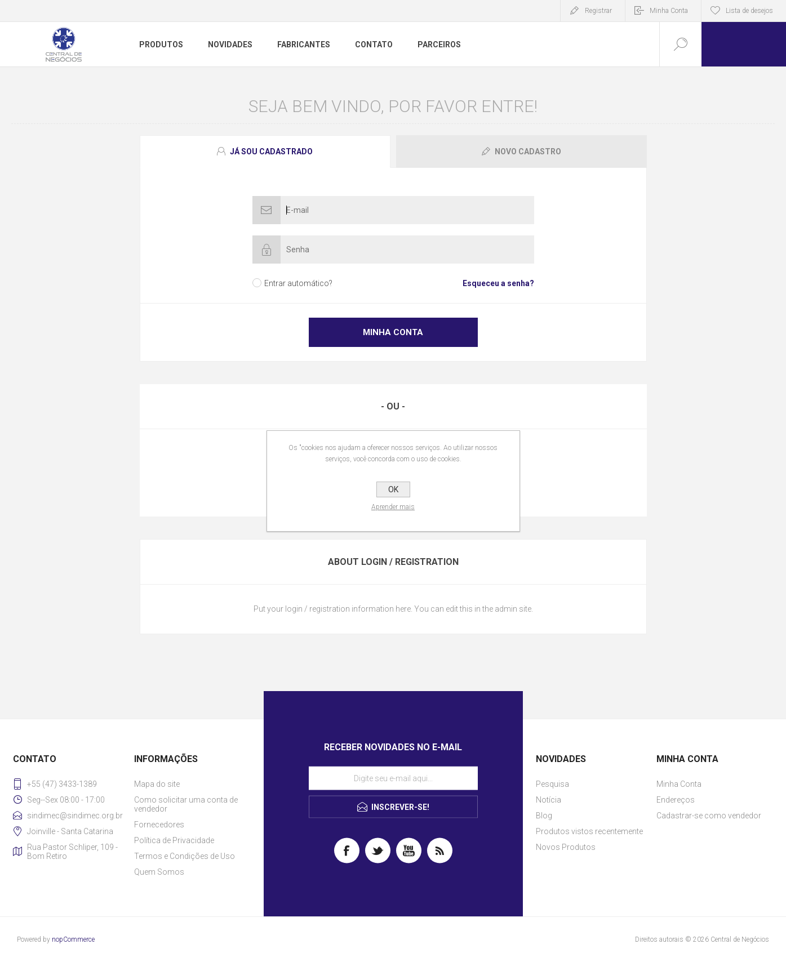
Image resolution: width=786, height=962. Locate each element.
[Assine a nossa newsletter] (393, 778)
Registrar (598, 11)
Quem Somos (159, 871)
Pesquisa (552, 784)
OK (393, 489)
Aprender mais (393, 507)
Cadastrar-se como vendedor (708, 815)
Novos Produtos (566, 847)
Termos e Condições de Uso (184, 856)
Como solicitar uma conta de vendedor (186, 804)
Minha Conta (669, 11)
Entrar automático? (298, 283)
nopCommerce (73, 939)
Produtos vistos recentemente (589, 831)
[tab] (266, 151)
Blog (544, 815)
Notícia (548, 799)
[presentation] (265, 151)
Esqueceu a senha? (498, 283)
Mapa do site (157, 784)
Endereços (675, 799)
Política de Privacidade (174, 840)
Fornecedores (159, 824)
